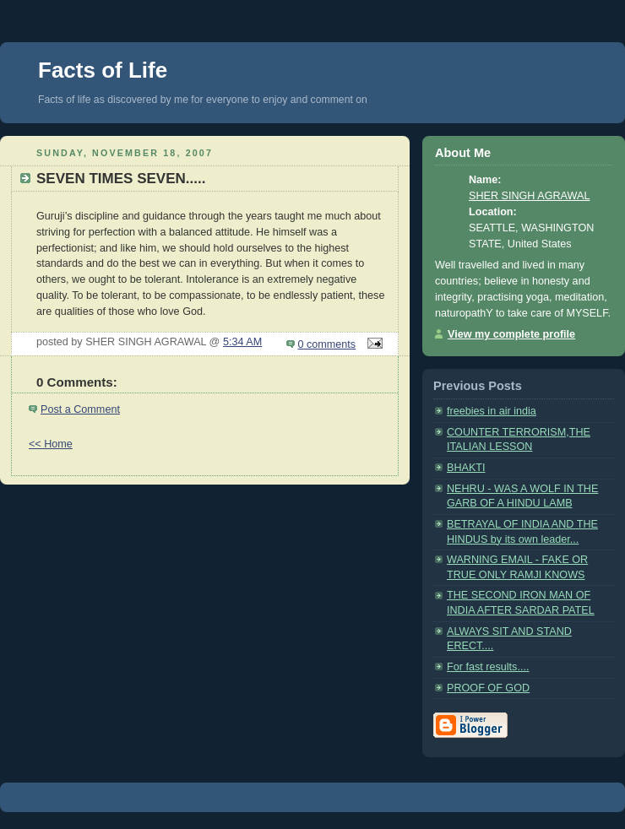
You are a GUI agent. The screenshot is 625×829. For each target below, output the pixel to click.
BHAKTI (466, 468)
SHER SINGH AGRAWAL (529, 196)
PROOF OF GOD (488, 688)
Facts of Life (102, 70)
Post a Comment (80, 409)
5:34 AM (242, 342)
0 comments (327, 344)
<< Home (51, 444)
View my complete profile (511, 334)
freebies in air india (491, 411)
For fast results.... (488, 667)
